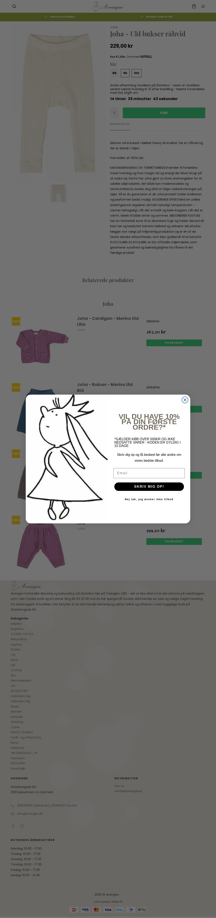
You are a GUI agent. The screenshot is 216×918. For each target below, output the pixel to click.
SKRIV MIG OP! (149, 486)
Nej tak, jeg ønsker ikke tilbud (149, 499)
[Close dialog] (185, 400)
